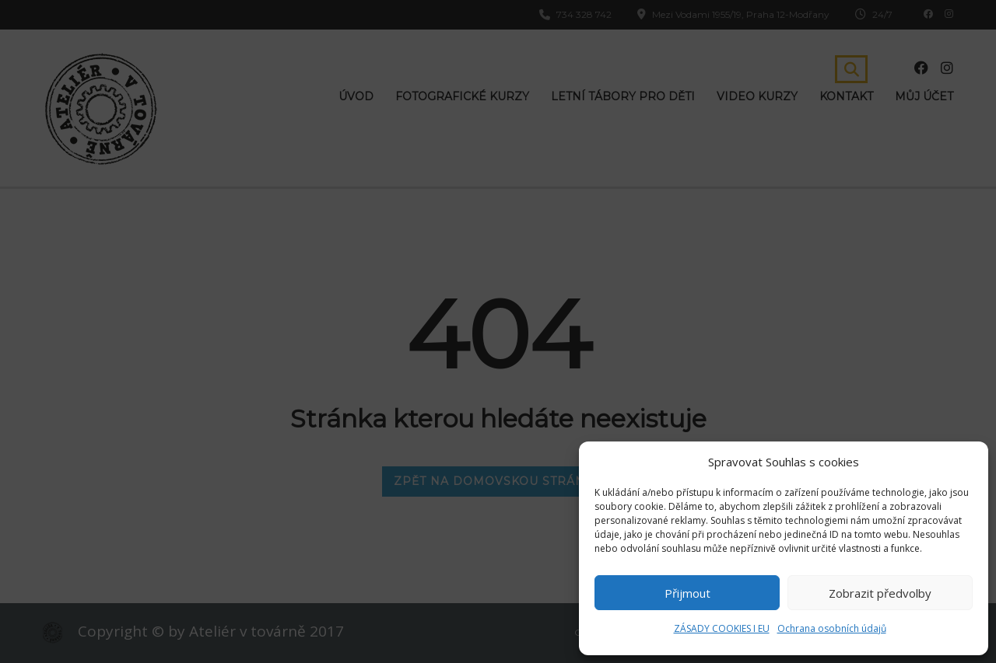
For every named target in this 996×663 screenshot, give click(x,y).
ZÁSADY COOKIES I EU (722, 628)
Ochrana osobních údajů (831, 628)
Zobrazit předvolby (880, 593)
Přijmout (687, 593)
